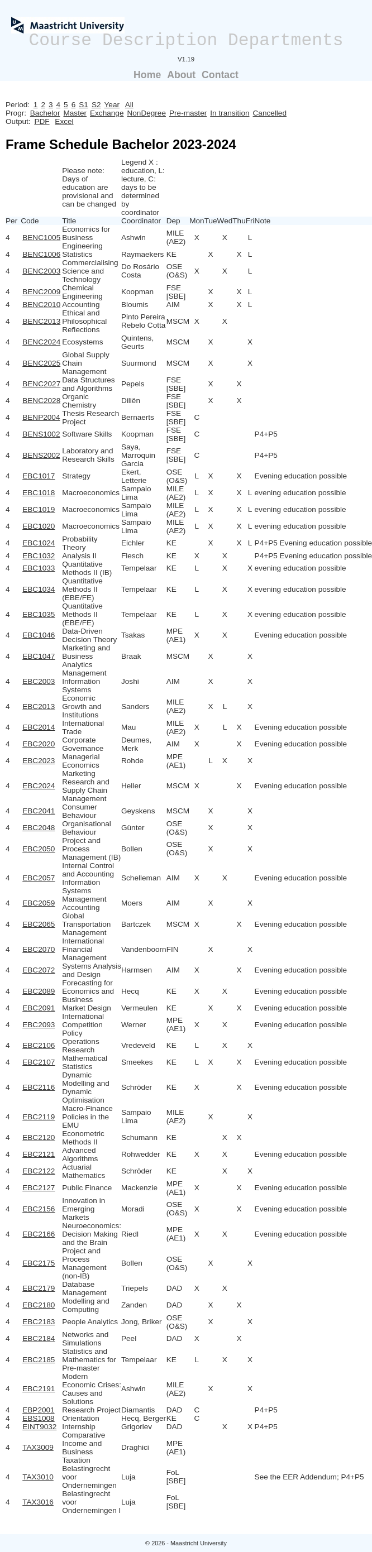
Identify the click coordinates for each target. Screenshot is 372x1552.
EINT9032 (39, 1426)
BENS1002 (41, 434)
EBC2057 (38, 878)
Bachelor (45, 113)
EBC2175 (38, 1263)
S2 (96, 104)
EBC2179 (38, 1288)
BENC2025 (41, 363)
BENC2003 (41, 271)
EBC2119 (38, 1117)
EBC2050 (38, 849)
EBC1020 (38, 526)
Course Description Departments (186, 40)
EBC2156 (38, 1209)
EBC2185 (38, 1359)
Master (75, 113)
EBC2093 (38, 1025)
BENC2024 (41, 342)
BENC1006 (41, 254)
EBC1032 (38, 556)
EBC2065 (38, 924)
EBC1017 (38, 476)
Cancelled (270, 113)
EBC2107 (38, 1062)
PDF (41, 121)
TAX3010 (38, 1477)
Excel (64, 121)
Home (147, 74)
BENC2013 (41, 321)
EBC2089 (38, 991)
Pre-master (188, 113)
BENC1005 (41, 237)
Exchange (106, 113)
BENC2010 (41, 304)
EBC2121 (38, 1154)
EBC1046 (38, 635)
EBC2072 (38, 970)
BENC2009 (41, 292)
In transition (229, 113)
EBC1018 (38, 492)
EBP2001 (38, 1410)
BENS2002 (41, 455)
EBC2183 (38, 1322)
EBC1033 (38, 568)
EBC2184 (38, 1338)
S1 (83, 104)
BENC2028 (41, 400)
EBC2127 (38, 1188)
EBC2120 (38, 1137)
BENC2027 (41, 384)
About (181, 74)
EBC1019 (38, 509)
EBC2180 (38, 1305)
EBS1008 (38, 1418)
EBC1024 (38, 543)
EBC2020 (38, 744)
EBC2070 (38, 949)
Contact (220, 74)
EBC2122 (38, 1171)
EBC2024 (38, 786)
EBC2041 (38, 811)
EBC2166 (38, 1234)
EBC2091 (38, 1008)
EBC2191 (38, 1389)
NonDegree (146, 113)
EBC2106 (38, 1045)
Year (112, 104)
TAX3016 (38, 1502)
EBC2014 (38, 727)
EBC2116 (38, 1087)
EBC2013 (38, 706)
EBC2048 (38, 827)
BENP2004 (41, 417)
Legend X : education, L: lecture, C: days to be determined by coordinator (143, 187)
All (129, 104)
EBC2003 (38, 681)
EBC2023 (38, 760)
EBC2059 (38, 903)
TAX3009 (38, 1447)
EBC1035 (38, 614)
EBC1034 (38, 589)
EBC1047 (38, 656)
